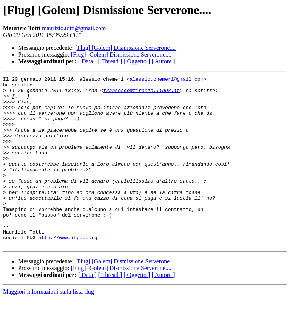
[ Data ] (87, 61)
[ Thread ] (110, 61)
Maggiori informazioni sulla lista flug (48, 325)
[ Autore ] (163, 61)
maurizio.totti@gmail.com (74, 28)
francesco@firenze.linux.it (141, 93)
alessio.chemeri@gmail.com (166, 80)
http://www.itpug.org (68, 270)
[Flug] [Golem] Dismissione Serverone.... (125, 48)
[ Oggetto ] (136, 61)
